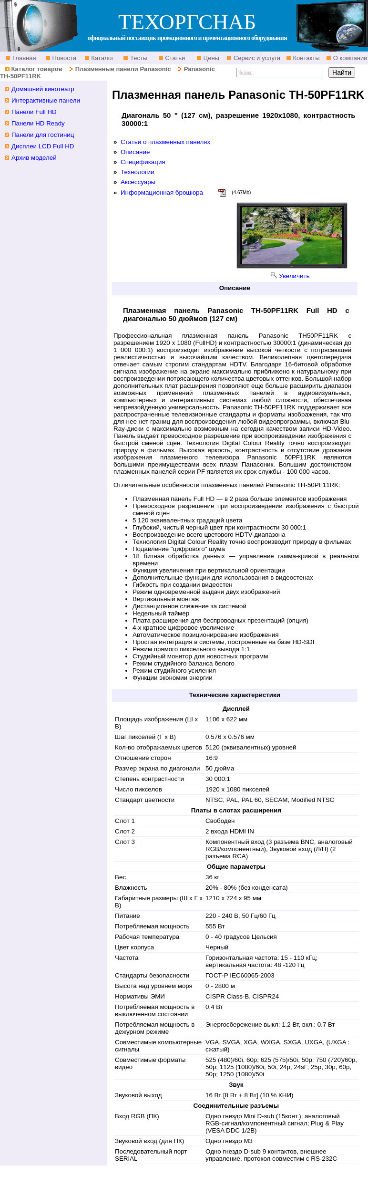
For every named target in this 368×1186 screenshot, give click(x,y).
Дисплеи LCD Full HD (42, 146)
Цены (210, 58)
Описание (135, 152)
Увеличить (294, 276)
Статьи (174, 58)
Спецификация (143, 162)
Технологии (137, 172)
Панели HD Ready (38, 123)
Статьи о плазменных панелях (165, 142)
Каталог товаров (36, 69)
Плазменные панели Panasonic (123, 69)
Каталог (102, 58)
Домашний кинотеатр (42, 89)
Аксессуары (138, 182)
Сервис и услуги (256, 58)
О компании (349, 58)
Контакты (305, 58)
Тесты (137, 58)
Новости (63, 58)
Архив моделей (34, 157)
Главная (23, 58)
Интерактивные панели (45, 100)
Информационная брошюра (162, 192)
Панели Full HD (34, 111)
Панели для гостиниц (42, 134)
